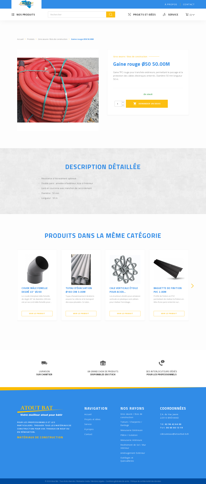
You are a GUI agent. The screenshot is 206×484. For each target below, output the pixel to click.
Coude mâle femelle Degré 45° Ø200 (35, 290)
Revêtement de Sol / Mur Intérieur (133, 446)
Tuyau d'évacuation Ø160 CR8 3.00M (79, 290)
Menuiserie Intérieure (131, 440)
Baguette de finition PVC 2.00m (168, 290)
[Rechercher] (77, 14)
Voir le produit (37, 313)
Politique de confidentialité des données (145, 481)
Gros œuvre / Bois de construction (130, 56)
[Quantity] (118, 104)
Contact (189, 4)
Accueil (88, 414)
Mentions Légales (97, 481)
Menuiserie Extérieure (131, 430)
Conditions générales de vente (117, 481)
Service (173, 14)
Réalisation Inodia (83, 481)
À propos (171, 4)
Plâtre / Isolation (129, 435)
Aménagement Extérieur (132, 453)
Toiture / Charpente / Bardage (131, 424)
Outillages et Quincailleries (127, 459)
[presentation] (13, 286)
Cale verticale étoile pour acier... (124, 290)
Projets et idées (144, 14)
